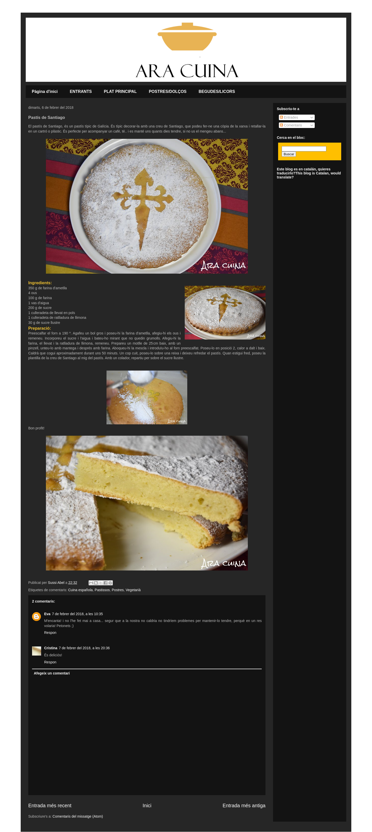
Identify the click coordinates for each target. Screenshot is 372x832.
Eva (47, 614)
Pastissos (102, 590)
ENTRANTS (81, 91)
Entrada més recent (49, 805)
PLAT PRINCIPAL (120, 91)
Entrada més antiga (244, 805)
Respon (50, 633)
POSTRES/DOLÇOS (168, 91)
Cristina (50, 648)
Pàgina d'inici (45, 91)
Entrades (289, 117)
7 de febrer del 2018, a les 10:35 (77, 614)
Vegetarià (133, 590)
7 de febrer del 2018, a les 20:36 (84, 648)
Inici (147, 805)
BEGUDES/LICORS (217, 91)
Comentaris (291, 125)
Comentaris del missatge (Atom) (77, 816)
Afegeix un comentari (52, 673)
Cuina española (80, 590)
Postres (118, 590)
